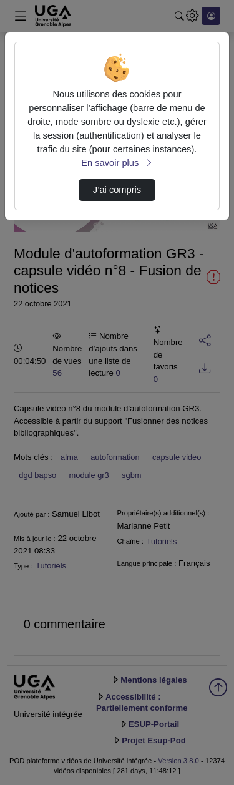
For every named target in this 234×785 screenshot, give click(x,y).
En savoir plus (116, 163)
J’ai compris (117, 190)
